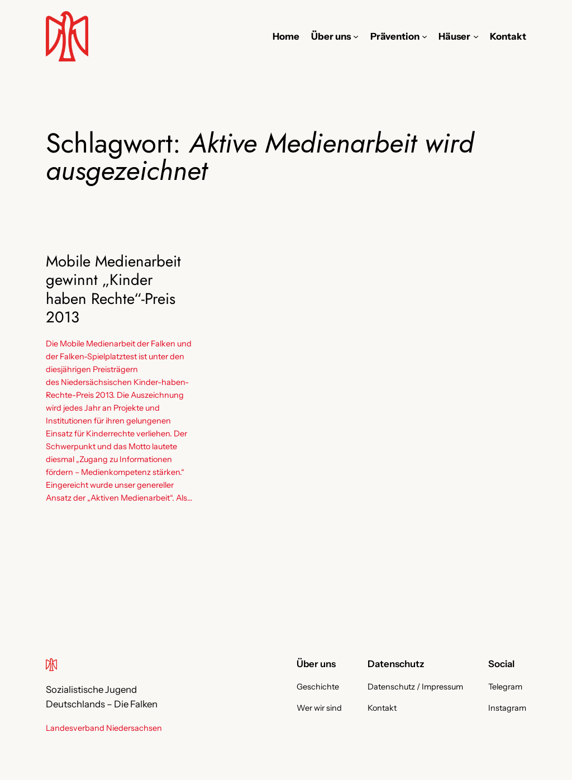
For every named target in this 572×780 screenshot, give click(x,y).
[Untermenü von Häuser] (476, 36)
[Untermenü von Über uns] (356, 36)
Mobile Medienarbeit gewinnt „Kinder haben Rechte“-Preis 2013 (113, 289)
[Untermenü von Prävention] (424, 36)
